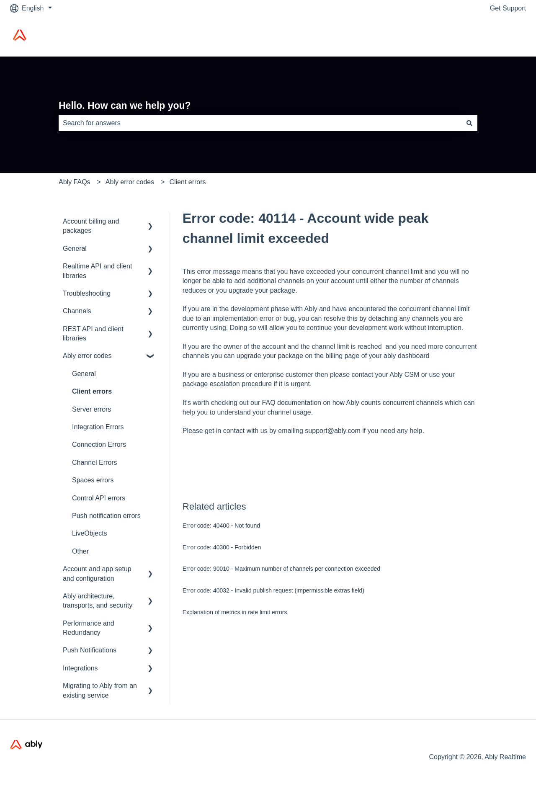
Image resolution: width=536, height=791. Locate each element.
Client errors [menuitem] (92, 391)
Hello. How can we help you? (125, 105)
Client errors (187, 182)
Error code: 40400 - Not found (221, 525)
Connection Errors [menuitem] (99, 444)
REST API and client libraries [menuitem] (93, 333)
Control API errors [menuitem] (98, 498)
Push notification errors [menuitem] (106, 515)
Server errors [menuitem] (91, 409)
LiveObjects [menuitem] (89, 533)
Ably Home (501, 36)
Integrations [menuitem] (80, 668)
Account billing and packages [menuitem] (91, 226)
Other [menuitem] (80, 551)
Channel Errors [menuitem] (94, 462)
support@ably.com (333, 430)
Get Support (508, 8)
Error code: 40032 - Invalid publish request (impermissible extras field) (273, 590)
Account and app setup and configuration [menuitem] (97, 573)
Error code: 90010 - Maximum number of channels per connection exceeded (281, 568)
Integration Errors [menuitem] (98, 426)
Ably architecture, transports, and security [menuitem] (97, 601)
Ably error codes (130, 182)
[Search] (469, 123)
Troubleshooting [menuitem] (87, 293)
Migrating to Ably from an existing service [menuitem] (100, 690)
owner (233, 346)
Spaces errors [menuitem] (93, 480)
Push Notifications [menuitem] (89, 650)
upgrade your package (270, 355)
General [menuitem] (75, 248)
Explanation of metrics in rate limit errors (235, 612)
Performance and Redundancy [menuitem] (88, 628)
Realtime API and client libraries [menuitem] (97, 271)
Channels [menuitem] (77, 310)
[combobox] (260, 123)
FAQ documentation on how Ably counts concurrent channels (352, 402)
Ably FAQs (74, 182)
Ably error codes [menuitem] (87, 355)
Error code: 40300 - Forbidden (222, 547)
